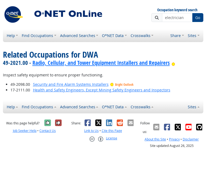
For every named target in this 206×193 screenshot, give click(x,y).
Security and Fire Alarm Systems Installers (71, 84)
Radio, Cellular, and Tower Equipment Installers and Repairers (101, 62)
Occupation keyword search (177, 10)
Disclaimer (191, 139)
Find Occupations (37, 35)
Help (11, 35)
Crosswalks (140, 35)
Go (197, 17)
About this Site (155, 139)
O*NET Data (113, 35)
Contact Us (47, 130)
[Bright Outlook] (173, 62)
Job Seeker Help (24, 130)
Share (175, 35)
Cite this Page (112, 130)
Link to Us (91, 130)
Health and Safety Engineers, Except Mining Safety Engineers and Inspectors (101, 89)
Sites (192, 35)
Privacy (174, 139)
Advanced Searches (77, 35)
